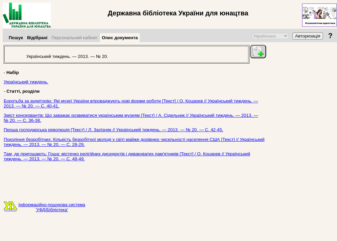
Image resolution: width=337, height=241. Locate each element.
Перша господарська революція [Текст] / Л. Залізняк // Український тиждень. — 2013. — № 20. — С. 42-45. (113, 129)
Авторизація (307, 35)
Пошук (16, 37)
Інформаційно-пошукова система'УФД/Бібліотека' (51, 207)
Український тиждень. (26, 81)
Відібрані (37, 37)
